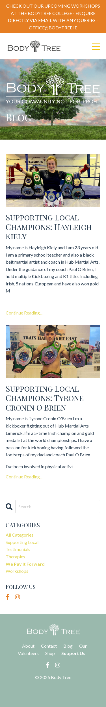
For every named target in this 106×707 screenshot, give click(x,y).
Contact (49, 646)
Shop (50, 653)
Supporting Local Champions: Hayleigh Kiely (49, 226)
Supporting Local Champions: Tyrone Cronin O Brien (45, 398)
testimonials (18, 549)
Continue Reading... (24, 312)
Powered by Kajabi (53, 692)
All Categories (19, 534)
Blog (68, 646)
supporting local (22, 542)
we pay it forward (25, 564)
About (28, 646)
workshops (17, 571)
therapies (15, 556)
